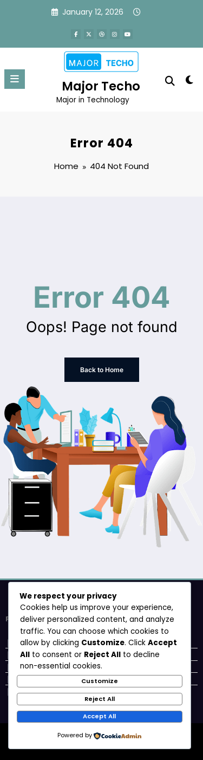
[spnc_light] (189, 82)
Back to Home (101, 370)
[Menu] (14, 79)
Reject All (99, 698)
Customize (99, 681)
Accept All (99, 716)
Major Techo (101, 86)
